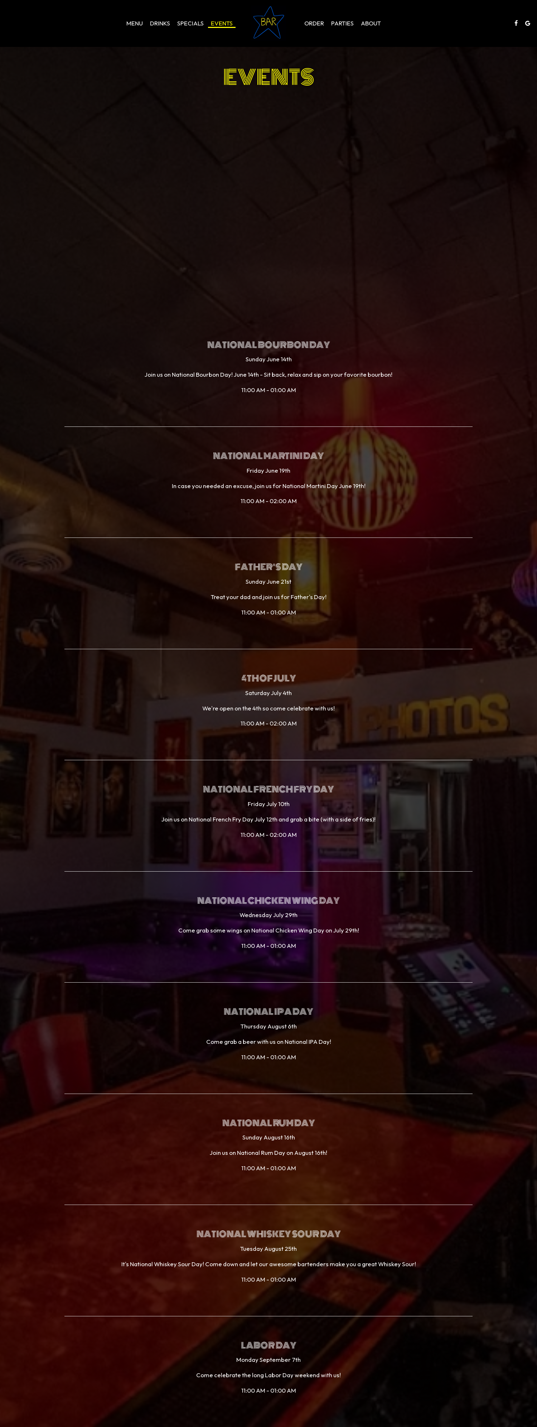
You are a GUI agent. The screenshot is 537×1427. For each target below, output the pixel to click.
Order (314, 23)
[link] (268, 23)
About (371, 23)
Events (222, 23)
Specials (190, 23)
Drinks (160, 23)
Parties (342, 23)
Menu (134, 23)
